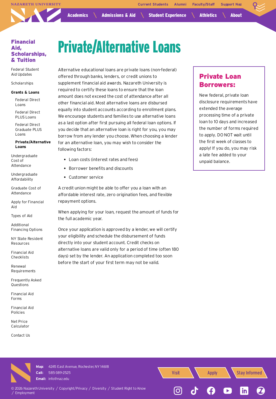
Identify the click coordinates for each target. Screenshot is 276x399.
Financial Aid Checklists (22, 255)
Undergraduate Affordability (24, 176)
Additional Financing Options (27, 227)
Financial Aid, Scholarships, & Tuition (28, 51)
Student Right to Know (128, 388)
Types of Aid (21, 215)
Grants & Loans (25, 92)
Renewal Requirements (23, 268)
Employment (25, 393)
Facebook (211, 391)
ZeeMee (261, 391)
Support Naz (231, 4)
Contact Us (20, 335)
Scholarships (22, 83)
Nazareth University (36, 12)
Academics (77, 15)
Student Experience (167, 15)
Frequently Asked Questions (26, 282)
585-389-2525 (59, 373)
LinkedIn (244, 391)
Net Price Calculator (20, 324)
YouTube (228, 391)
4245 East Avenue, (78, 366)
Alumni (179, 4)
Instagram (178, 391)
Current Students (151, 4)
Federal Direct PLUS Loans (27, 114)
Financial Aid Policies (22, 310)
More (259, 7)
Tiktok (194, 391)
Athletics (208, 15)
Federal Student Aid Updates (25, 71)
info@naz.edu (58, 379)
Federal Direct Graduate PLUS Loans (28, 129)
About (236, 15)
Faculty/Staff (203, 4)
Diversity (99, 388)
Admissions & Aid (118, 15)
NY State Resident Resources (27, 241)
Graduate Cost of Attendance (26, 190)
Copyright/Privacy (73, 388)
